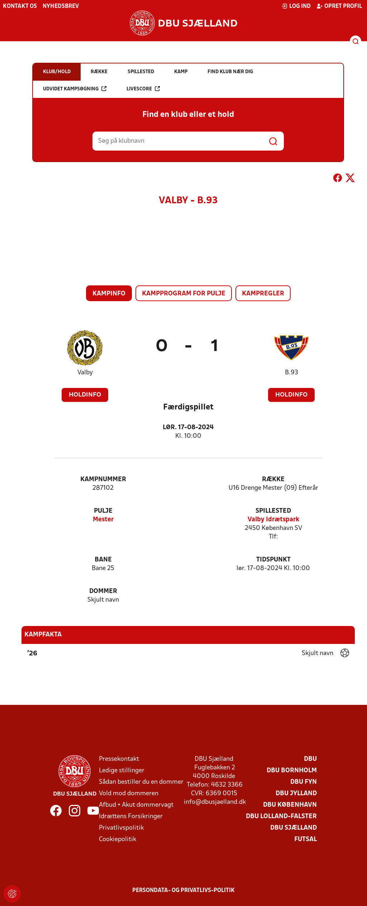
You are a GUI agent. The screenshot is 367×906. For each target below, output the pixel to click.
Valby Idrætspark (273, 520)
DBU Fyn (303, 782)
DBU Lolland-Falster (281, 816)
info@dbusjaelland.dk (215, 802)
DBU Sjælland (293, 828)
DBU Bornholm (292, 771)
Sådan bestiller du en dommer (141, 782)
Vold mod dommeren (128, 794)
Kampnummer (103, 479)
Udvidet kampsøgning (74, 88)
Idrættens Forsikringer (131, 816)
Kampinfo (108, 294)
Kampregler (263, 294)
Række (273, 479)
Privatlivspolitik (121, 828)
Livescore (143, 88)
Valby (85, 373)
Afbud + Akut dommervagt (136, 805)
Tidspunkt (273, 560)
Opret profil (339, 6)
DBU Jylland (296, 794)
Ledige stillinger (121, 771)
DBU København (290, 805)
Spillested (273, 511)
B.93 (291, 373)
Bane (103, 560)
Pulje (103, 511)
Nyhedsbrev (61, 6)
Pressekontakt (119, 759)
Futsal (305, 839)
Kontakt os (20, 6)
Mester (103, 520)
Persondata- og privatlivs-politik (183, 890)
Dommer (103, 591)
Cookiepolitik (117, 839)
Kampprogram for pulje (183, 294)
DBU (310, 759)
